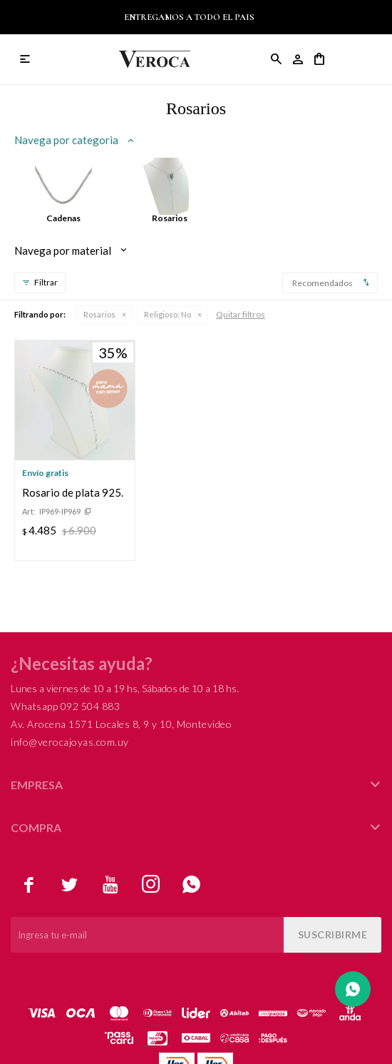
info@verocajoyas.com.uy (70, 742)
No (167, 314)
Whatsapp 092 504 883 (65, 706)
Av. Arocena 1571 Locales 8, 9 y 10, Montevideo (121, 724)
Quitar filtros (240, 314)
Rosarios (99, 314)
